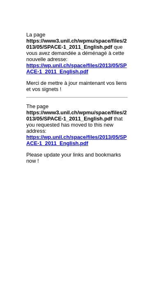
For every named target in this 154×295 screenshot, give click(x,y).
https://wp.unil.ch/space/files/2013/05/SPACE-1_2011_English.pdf (76, 68)
